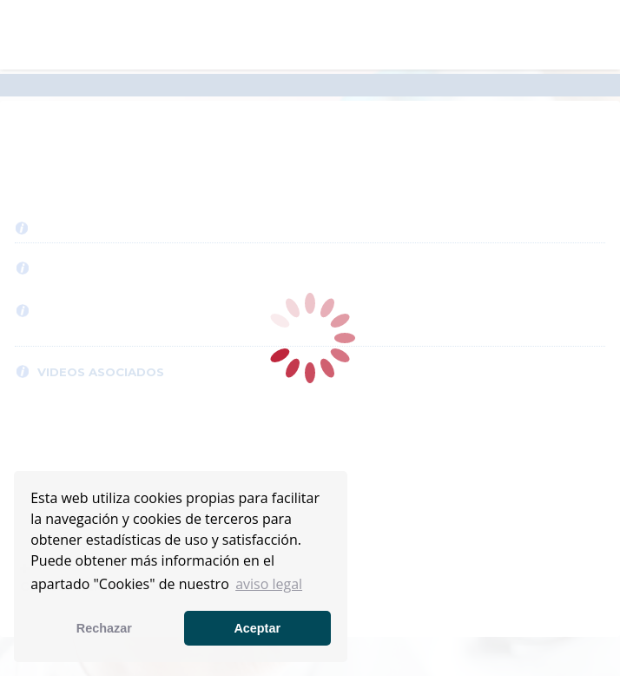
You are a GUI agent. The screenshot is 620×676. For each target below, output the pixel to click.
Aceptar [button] (257, 628)
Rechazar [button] (104, 628)
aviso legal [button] (268, 583)
